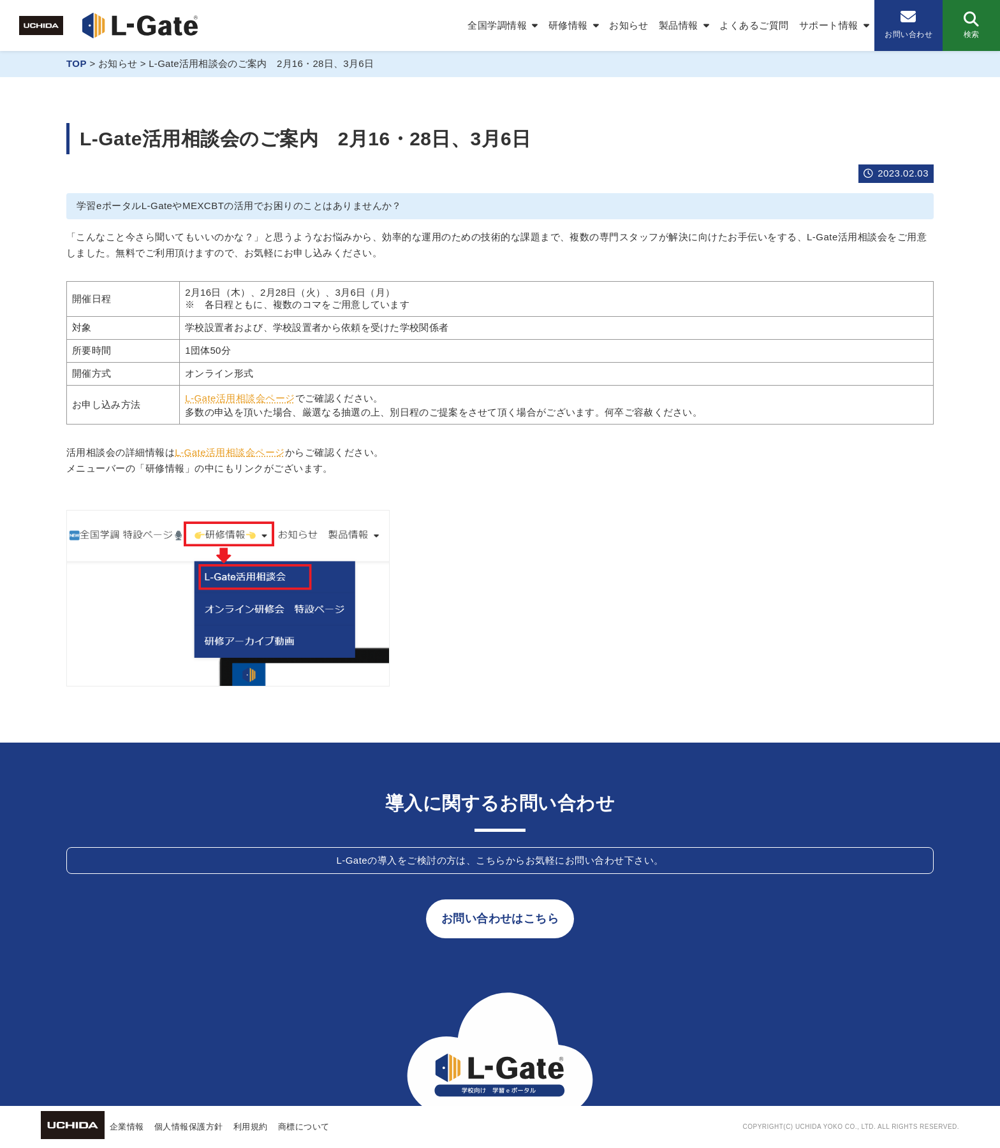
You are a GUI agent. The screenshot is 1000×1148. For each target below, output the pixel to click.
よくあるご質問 (753, 25)
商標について (304, 1126)
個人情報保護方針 (188, 1126)
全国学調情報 (497, 25)
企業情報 (127, 1126)
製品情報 (678, 25)
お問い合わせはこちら (500, 918)
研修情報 (568, 25)
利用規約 (250, 1126)
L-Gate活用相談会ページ (240, 398)
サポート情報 (828, 25)
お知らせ (629, 25)
